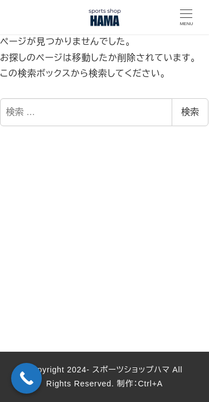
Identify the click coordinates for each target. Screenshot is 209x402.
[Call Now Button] (26, 378)
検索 (190, 112)
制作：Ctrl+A (138, 383)
